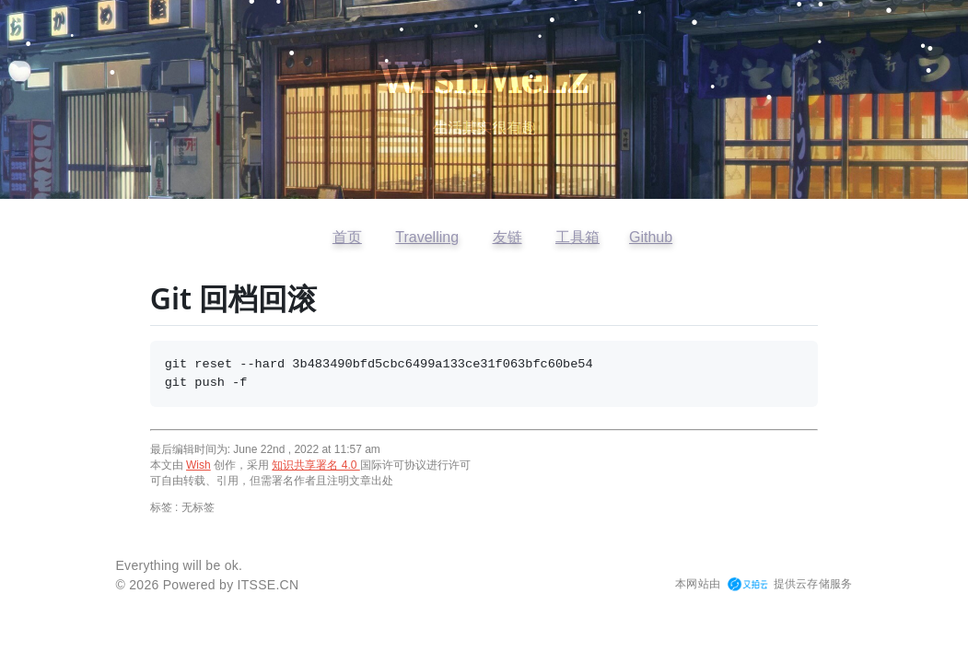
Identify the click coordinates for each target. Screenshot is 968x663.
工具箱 (577, 237)
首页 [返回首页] (347, 237)
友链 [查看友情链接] (507, 237)
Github (650, 237)
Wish (198, 465)
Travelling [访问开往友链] (427, 237)
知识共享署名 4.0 (315, 465)
